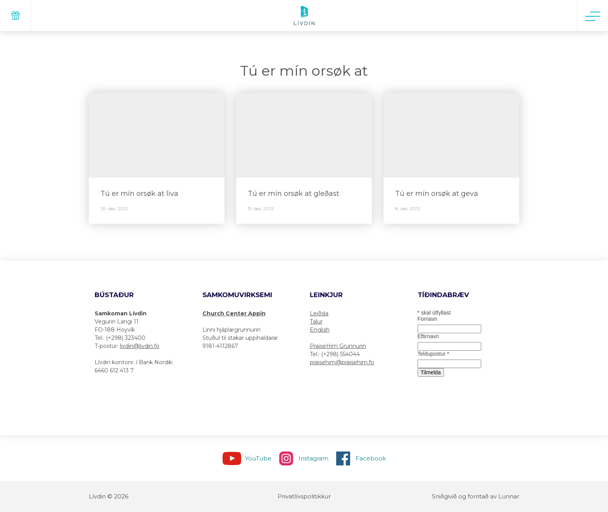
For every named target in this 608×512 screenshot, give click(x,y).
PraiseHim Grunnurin (338, 345)
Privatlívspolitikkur (304, 496)
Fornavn (427, 319)
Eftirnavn (428, 336)
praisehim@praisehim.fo (342, 362)
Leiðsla (319, 313)
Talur (316, 321)
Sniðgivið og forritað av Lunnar (475, 496)
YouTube (258, 458)
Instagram (313, 458)
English (320, 329)
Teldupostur (433, 354)
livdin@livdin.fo (139, 345)
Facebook (371, 458)
